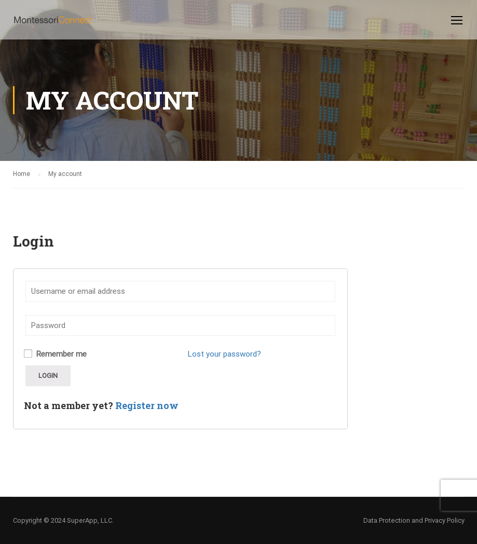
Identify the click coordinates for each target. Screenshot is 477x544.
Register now (147, 405)
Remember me (55, 354)
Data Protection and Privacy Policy (414, 520)
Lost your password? (224, 354)
